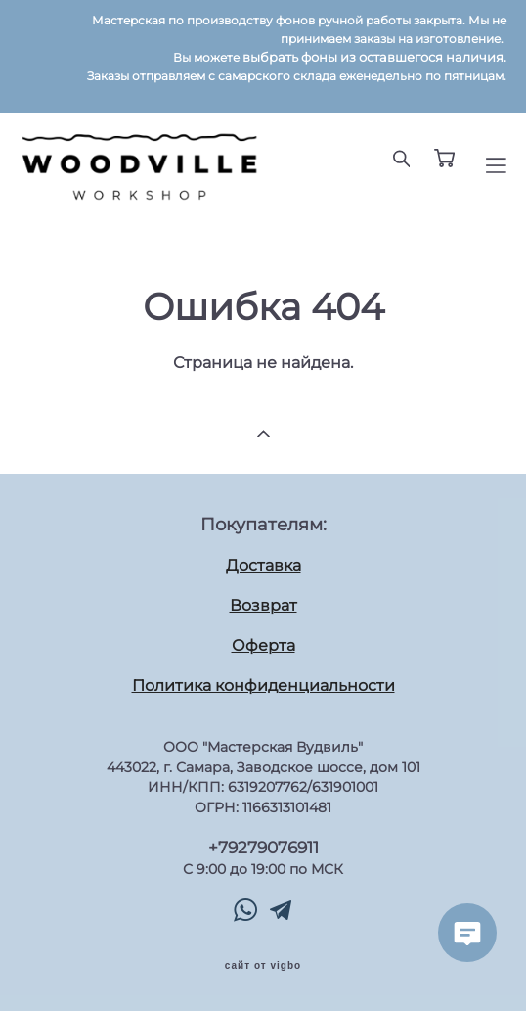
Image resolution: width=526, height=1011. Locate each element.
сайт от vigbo (263, 966)
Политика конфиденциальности (263, 685)
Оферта (263, 645)
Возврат (263, 605)
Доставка (263, 565)
